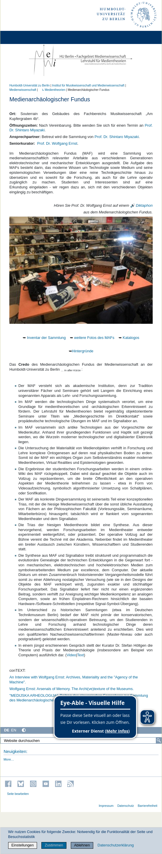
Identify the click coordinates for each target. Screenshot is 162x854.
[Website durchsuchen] (81, 740)
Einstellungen (22, 845)
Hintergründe (83, 351)
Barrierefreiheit (147, 805)
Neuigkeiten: (15, 751)
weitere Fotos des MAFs (94, 337)
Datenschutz (125, 805)
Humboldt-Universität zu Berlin (29, 85)
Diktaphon (144, 205)
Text (80, 655)
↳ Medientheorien (52, 89)
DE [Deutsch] (6, 730)
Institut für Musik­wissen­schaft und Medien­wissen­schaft (88, 85)
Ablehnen (82, 845)
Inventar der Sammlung (46, 337)
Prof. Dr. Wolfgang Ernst (57, 143)
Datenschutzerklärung (116, 845)
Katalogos (131, 337)
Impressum (106, 805)
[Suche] (159, 740)
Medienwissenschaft (22, 89)
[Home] (21, 37)
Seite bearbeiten (18, 793)
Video (71, 655)
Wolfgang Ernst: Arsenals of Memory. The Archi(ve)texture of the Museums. (71, 689)
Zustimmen (54, 845)
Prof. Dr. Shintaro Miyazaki (117, 137)
